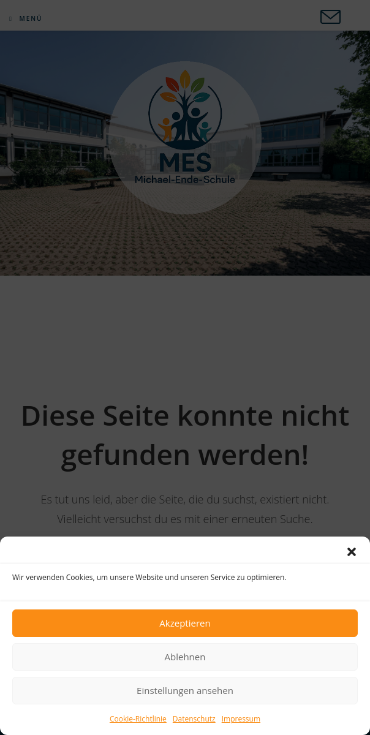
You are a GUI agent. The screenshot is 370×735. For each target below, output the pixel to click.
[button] (351, 552)
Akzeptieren (184, 623)
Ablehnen (185, 656)
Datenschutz (194, 719)
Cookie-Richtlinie (138, 719)
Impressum (241, 719)
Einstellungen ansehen (185, 690)
